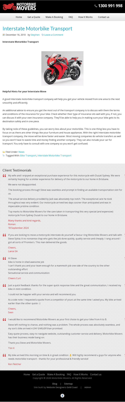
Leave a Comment (53, 35)
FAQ (71, 17)
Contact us (108, 17)
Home (14, 17)
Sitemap (68, 383)
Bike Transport (28, 155)
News (21, 152)
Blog (54, 383)
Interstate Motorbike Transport (37, 29)
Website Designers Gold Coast (62, 387)
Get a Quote (31, 17)
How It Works (88, 17)
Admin (87, 387)
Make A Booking (53, 17)
